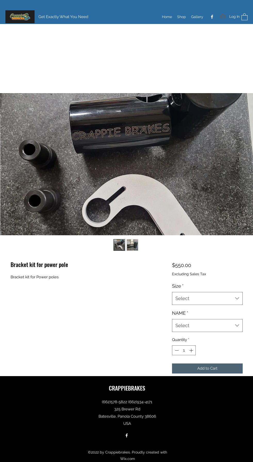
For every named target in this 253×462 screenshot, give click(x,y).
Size (178, 286)
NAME (180, 313)
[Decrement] (176, 350)
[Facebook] (212, 16)
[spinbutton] (184, 350)
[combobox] (207, 298)
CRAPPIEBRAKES (127, 388)
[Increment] (191, 350)
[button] (244, 16)
